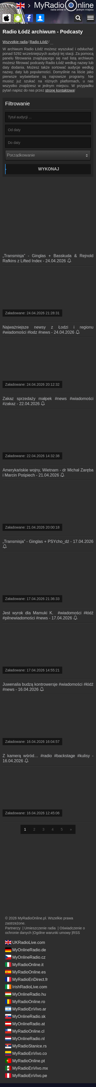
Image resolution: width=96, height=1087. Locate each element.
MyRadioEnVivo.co (26, 1053)
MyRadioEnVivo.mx (26, 1068)
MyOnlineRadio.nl (25, 1038)
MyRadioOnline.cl (24, 1031)
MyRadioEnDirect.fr (26, 979)
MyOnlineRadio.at (25, 1023)
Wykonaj (48, 169)
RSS (76, 933)
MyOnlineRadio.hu (25, 994)
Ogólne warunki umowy (52, 933)
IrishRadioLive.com (26, 986)
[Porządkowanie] (47, 155)
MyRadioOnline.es (25, 972)
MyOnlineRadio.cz (25, 957)
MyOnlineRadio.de (25, 949)
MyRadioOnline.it (24, 964)
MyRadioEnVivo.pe (26, 1075)
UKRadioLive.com (25, 942)
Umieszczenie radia (40, 928)
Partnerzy (12, 928)
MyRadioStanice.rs (26, 1046)
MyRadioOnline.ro (25, 1001)
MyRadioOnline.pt (25, 1060)
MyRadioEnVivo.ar (25, 1009)
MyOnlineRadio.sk (25, 1016)
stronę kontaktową (59, 90)
